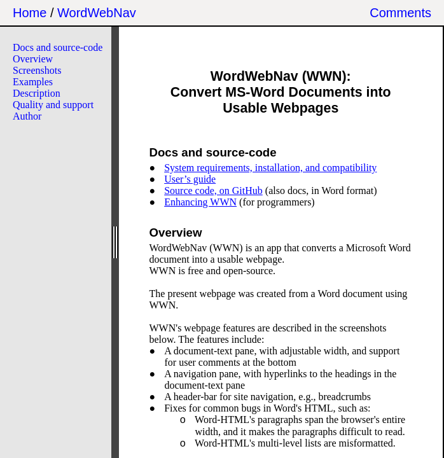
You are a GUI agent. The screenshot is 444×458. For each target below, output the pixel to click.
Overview (33, 58)
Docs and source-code (57, 47)
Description (36, 93)
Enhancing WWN (200, 202)
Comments (400, 13)
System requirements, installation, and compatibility (270, 167)
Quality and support (53, 104)
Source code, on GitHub (213, 190)
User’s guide (190, 179)
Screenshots (37, 70)
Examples (33, 81)
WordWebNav (96, 13)
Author (27, 116)
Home (29, 13)
